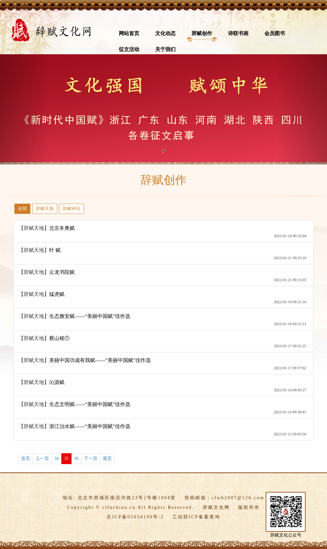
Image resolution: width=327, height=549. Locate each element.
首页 (25, 458)
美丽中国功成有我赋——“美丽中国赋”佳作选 (100, 360)
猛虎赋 (57, 294)
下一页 (90, 458)
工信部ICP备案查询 (196, 517)
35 (66, 458)
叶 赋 (55, 250)
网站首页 (129, 33)
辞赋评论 (71, 208)
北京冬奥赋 (62, 228)
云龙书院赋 (62, 272)
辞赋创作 (202, 33)
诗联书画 (238, 33)
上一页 (42, 458)
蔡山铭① (59, 338)
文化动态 (165, 33)
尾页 (107, 458)
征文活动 (129, 49)
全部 (22, 208)
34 (56, 458)
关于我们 (165, 49)
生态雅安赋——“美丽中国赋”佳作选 (89, 316)
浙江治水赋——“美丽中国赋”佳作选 (89, 426)
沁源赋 (57, 382)
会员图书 (274, 33)
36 (76, 458)
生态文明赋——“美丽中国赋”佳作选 (89, 404)
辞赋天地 (45, 208)
